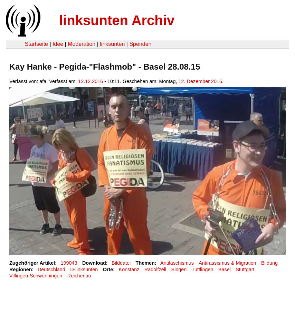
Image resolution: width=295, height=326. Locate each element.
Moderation (81, 44)
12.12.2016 (90, 81)
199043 (69, 263)
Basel (224, 269)
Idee (58, 44)
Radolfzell (155, 269)
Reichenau (79, 275)
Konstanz (129, 269)
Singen (179, 269)
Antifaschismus (177, 263)
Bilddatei (121, 263)
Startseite (36, 44)
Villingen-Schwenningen (35, 275)
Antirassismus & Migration (227, 263)
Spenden (140, 44)
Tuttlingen (202, 269)
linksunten (112, 44)
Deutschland (51, 269)
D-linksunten (84, 269)
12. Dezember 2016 (200, 81)
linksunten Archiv (116, 20)
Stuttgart (245, 269)
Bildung (269, 263)
